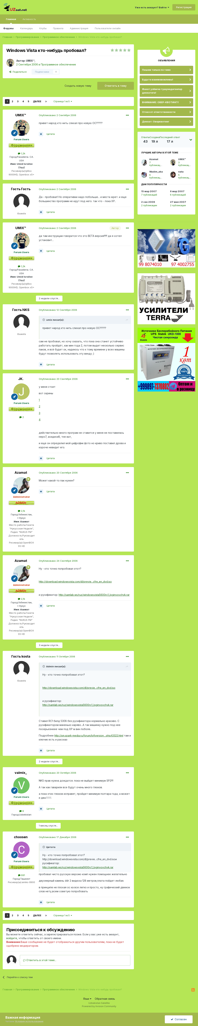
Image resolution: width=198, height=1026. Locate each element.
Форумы (8, 28)
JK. (20, 379)
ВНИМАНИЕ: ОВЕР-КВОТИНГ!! (160, 102)
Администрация (79, 28)
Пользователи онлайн (108, 28)
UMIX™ (30, 60)
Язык (87, 998)
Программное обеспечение (58, 64)
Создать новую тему (78, 85)
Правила (58, 28)
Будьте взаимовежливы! (157, 79)
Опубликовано (57, 115)
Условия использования (29, 1021)
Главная (11, 21)
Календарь (26, 28)
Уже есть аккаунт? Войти (152, 7)
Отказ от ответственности (158, 111)
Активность (29, 19)
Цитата (51, 133)
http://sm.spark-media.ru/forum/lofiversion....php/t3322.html (88, 735)
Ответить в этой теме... (39, 960)
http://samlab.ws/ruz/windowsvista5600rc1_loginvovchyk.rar (94, 594)
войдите (11, 938)
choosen (21, 837)
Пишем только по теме (156, 69)
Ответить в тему (116, 85)
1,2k (21, 153)
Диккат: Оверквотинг (155, 121)
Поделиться (18, 71)
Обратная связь (105, 998)
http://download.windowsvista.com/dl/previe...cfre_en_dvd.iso (75, 581)
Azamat (21, 472)
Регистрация (184, 7)
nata (181, 171)
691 (21, 875)
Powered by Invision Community (99, 1006)
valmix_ (21, 773)
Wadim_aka (156, 171)
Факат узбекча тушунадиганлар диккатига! (162, 91)
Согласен (179, 1019)
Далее (37, 101)
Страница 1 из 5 (62, 101)
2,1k (21, 510)
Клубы (43, 28)
